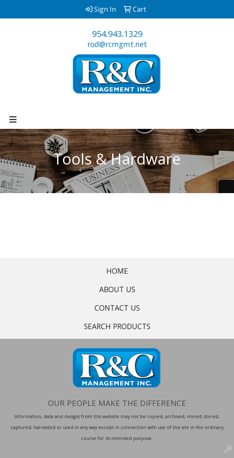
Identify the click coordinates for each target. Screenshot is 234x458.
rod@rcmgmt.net (117, 44)
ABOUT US (117, 289)
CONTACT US (117, 308)
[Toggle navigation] (13, 120)
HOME (117, 271)
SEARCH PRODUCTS (117, 326)
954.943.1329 (117, 33)
